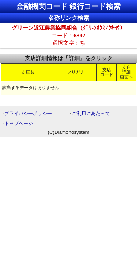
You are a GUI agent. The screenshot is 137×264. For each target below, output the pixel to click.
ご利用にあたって (91, 113)
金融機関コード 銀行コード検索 (68, 6)
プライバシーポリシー (28, 113)
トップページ (18, 123)
